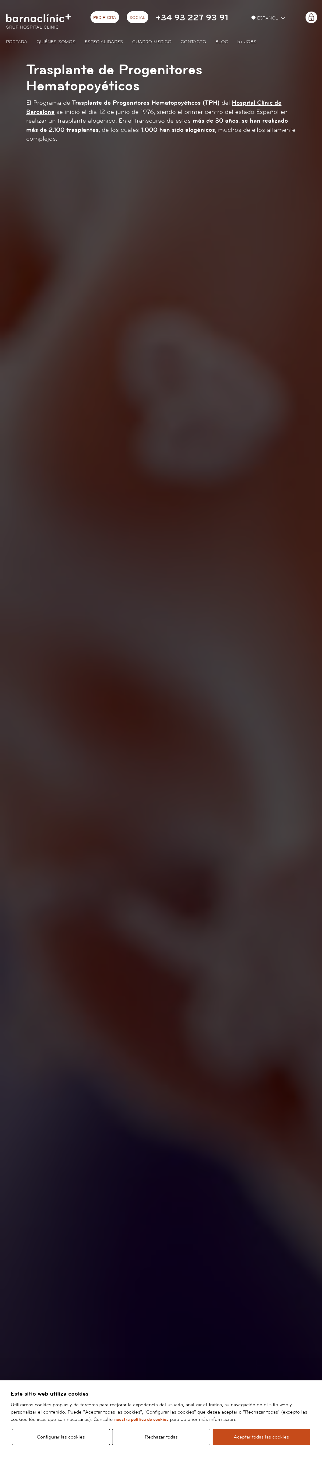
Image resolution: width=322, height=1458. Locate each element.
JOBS (247, 42)
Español (265, 18)
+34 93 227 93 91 (192, 17)
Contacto (193, 42)
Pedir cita (104, 17)
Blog (221, 42)
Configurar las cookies (61, 1437)
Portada (16, 42)
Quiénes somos (56, 42)
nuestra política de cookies (141, 1419)
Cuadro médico (152, 42)
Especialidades (104, 42)
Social (137, 17)
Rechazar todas (161, 1437)
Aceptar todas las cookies (261, 1437)
